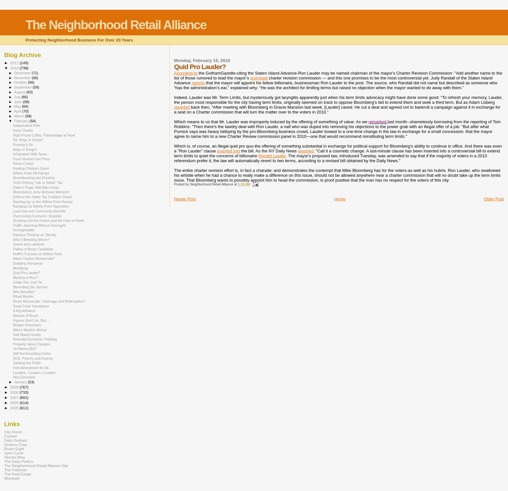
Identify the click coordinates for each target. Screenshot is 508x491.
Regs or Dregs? (25, 149)
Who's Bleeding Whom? (31, 240)
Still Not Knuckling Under (32, 353)
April (18, 111)
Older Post (494, 199)
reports (197, 82)
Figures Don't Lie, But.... (31, 320)
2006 (14, 403)
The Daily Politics (18, 461)
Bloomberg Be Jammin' (30, 287)
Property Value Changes (31, 344)
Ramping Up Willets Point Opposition (41, 206)
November (23, 78)
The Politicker (15, 470)
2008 (14, 392)
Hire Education (24, 377)
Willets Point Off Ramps (31, 173)
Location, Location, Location (34, 373)
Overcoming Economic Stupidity (37, 216)
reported (182, 107)
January (21, 382)
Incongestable (23, 230)
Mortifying (20, 268)
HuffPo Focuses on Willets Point (37, 254)
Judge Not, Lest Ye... (29, 282)
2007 (14, 397)
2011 (14, 63)
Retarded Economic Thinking (35, 339)
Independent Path (26, 125)
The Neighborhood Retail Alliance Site (36, 465)
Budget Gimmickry (27, 325)
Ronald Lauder (272, 155)
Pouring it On (23, 145)
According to (185, 73)
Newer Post (185, 199)
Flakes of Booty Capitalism (33, 249)
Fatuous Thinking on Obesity (34, 235)
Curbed (10, 436)
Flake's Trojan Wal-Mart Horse (36, 187)
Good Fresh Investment (31, 306)
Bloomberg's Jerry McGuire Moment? (41, 192)
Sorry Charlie (23, 130)
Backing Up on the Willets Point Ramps (43, 202)
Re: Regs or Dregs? (28, 140)
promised (258, 78)
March (19, 116)
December (23, 73)
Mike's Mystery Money (30, 330)
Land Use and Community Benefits (39, 211)
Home (340, 199)
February (22, 121)
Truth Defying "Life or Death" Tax (38, 183)
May (18, 106)
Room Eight (14, 449)
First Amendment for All (30, 368)
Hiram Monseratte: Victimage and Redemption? (49, 301)
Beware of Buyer (25, 315)
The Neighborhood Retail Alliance (115, 25)
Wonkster (12, 478)
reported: (306, 151)
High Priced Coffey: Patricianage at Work (44, 135)
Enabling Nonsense (28, 263)
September (23, 87)
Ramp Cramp (23, 163)
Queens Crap (15, 444)
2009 (14, 387)
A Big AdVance (24, 311)
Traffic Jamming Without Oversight (39, 225)
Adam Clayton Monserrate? (34, 258)
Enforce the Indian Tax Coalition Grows (42, 197)
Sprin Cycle (14, 453)
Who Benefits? (24, 292)
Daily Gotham (15, 440)
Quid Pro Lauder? (26, 273)
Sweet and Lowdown (29, 244)
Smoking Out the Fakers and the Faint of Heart (48, 220)
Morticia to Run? (25, 278)
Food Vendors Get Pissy (31, 159)
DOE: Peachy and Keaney (33, 358)
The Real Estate (17, 474)
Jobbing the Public (27, 363)
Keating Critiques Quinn (31, 168)
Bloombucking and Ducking (33, 178)
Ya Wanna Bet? (25, 349)
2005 (14, 408)
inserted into (228, 151)
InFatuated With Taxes (30, 154)
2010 (14, 68)
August (20, 92)
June (18, 102)
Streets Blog (14, 457)
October (21, 82)
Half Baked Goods (27, 335)
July (18, 97)
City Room (13, 432)
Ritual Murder (23, 296)
